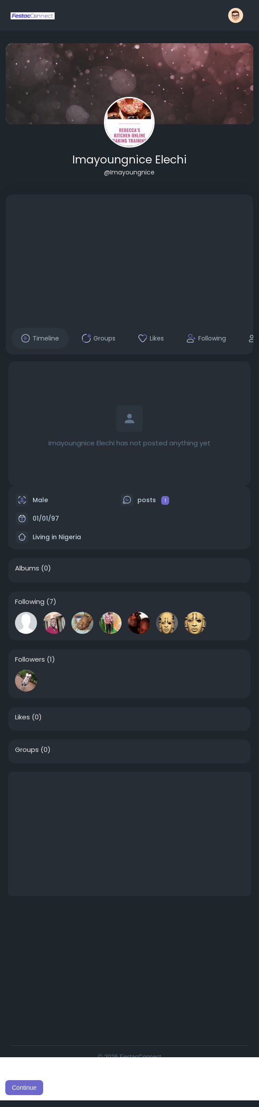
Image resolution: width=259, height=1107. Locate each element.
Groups (27, 749)
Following (29, 601)
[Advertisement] (129, 256)
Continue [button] (24, 1087)
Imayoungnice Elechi (129, 159)
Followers (30, 659)
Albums (27, 568)
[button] (235, 15)
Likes (22, 717)
